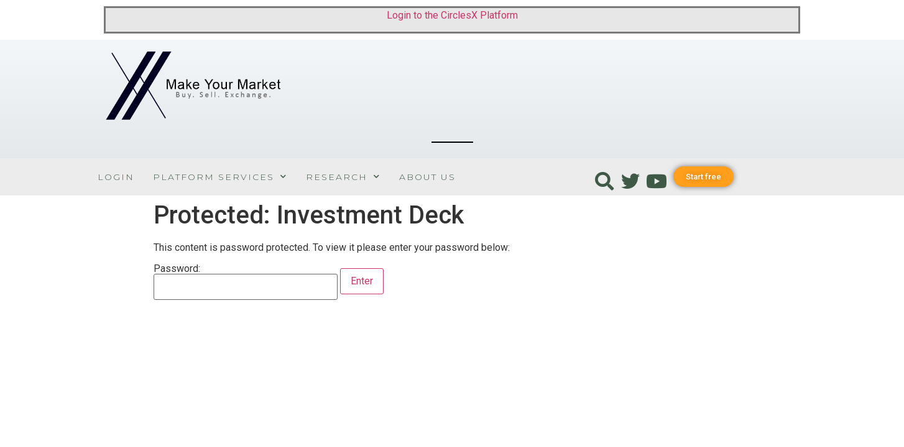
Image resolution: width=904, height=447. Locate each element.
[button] (703, 176)
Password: (246, 282)
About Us (427, 177)
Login (116, 177)
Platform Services (220, 176)
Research (343, 176)
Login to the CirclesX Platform (452, 15)
